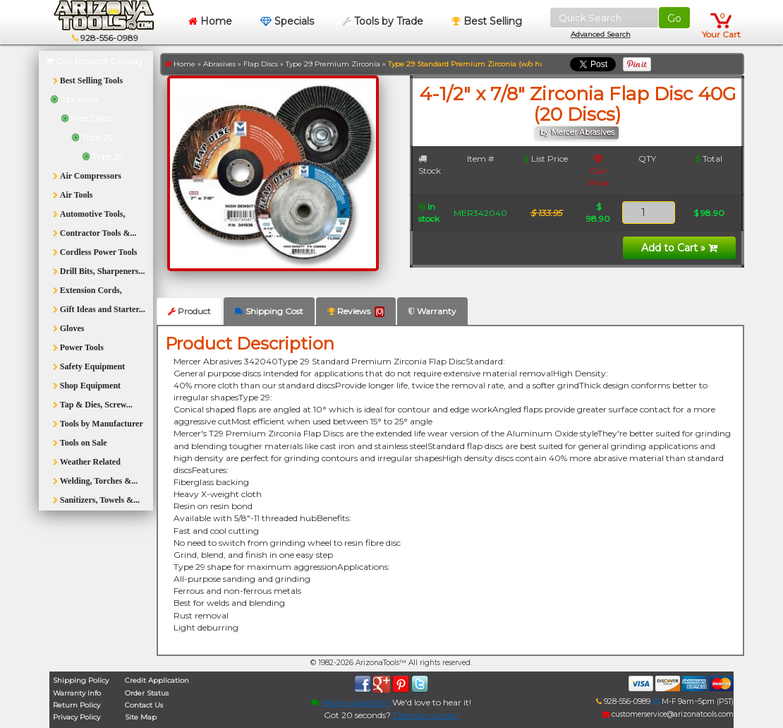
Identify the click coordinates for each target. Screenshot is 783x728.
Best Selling (486, 21)
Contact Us (144, 705)
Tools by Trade (382, 21)
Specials (287, 21)
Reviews (355, 311)
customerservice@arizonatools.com (668, 714)
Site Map (141, 717)
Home (210, 21)
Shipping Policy (81, 680)
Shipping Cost (269, 311)
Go (674, 18)
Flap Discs (260, 63)
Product (189, 311)
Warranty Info (77, 693)
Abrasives (219, 63)
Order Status (147, 693)
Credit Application (157, 680)
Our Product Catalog (94, 61)
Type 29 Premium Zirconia (333, 63)
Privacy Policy (76, 717)
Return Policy (76, 705)
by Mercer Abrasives (577, 132)
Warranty (432, 311)
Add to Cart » (679, 247)
